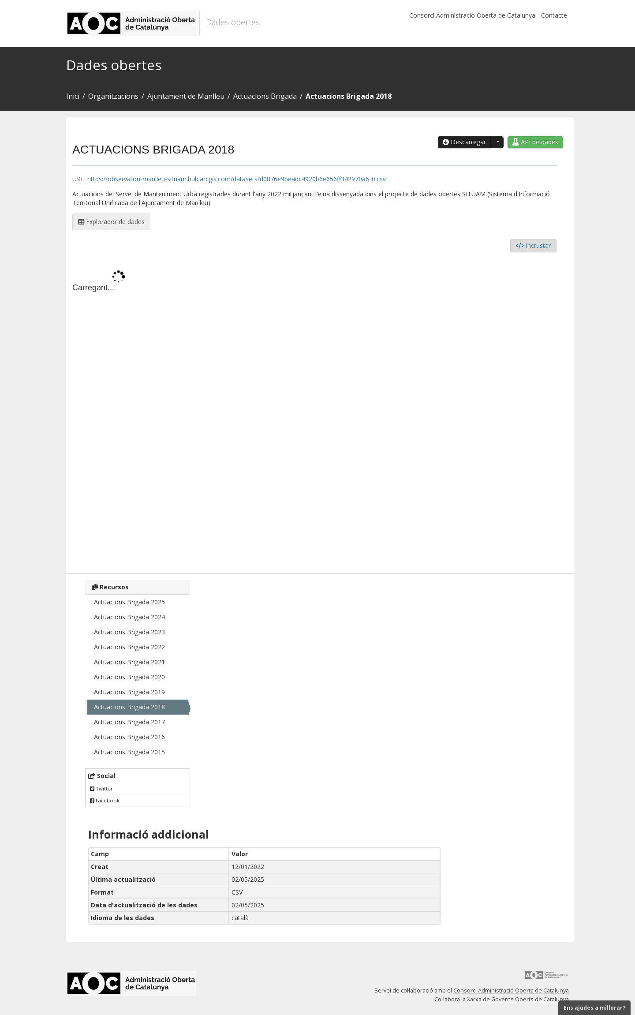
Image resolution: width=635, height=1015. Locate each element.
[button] (497, 142)
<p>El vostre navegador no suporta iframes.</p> (314, 410)
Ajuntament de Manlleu (185, 96)
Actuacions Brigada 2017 (129, 722)
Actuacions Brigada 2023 (129, 632)
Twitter (101, 788)
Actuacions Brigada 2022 (129, 647)
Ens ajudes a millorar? (594, 1007)
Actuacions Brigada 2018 (349, 96)
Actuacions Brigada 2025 (129, 602)
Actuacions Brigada (265, 96)
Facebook (105, 800)
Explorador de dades (111, 221)
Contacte (554, 15)
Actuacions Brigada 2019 (129, 692)
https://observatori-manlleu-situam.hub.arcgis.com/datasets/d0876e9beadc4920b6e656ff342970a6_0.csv (236, 179)
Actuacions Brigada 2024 (129, 617)
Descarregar (464, 142)
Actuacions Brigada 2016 (129, 737)
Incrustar (533, 245)
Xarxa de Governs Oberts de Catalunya (518, 999)
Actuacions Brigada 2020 (129, 677)
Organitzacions (113, 96)
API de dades (535, 142)
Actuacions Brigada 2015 (129, 752)
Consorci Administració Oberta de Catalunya (472, 15)
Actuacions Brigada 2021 (129, 662)
